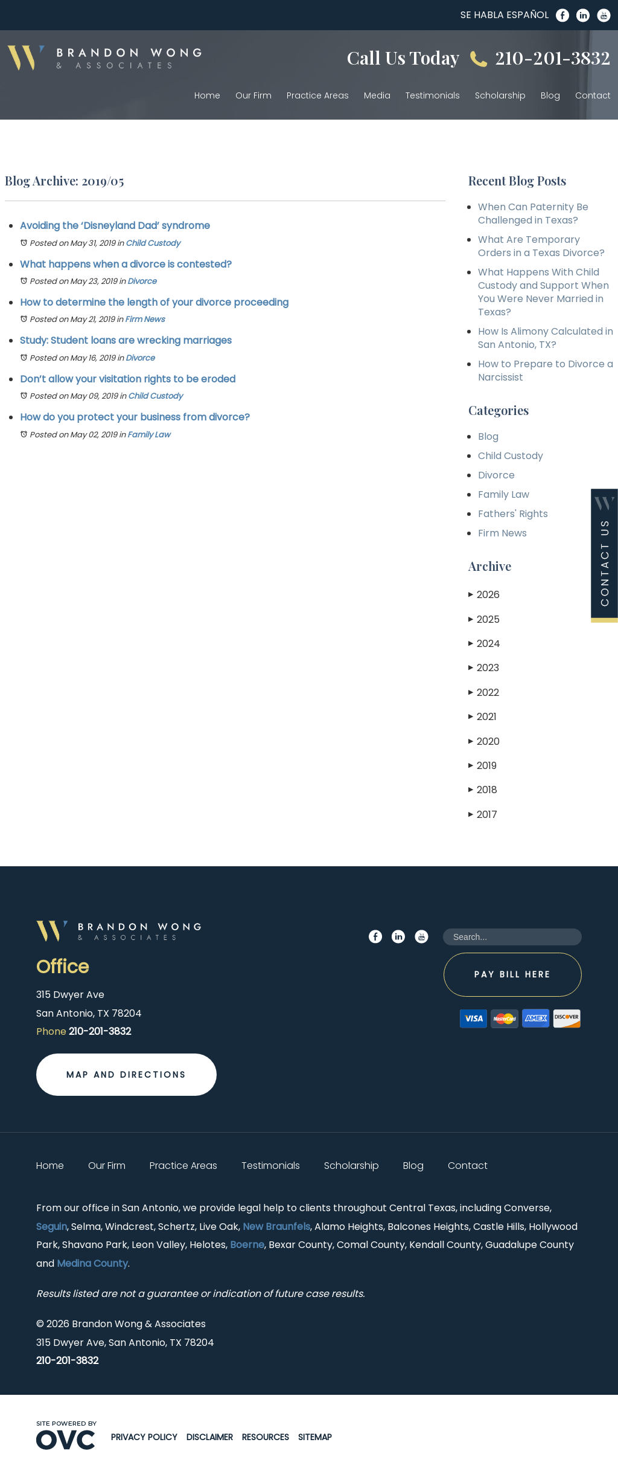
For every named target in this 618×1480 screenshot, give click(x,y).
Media (377, 95)
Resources (265, 1437)
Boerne (247, 1245)
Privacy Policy (144, 1437)
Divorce (141, 281)
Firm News (145, 319)
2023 (483, 668)
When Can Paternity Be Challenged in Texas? (533, 213)
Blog (550, 95)
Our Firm (253, 95)
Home (207, 95)
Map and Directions (126, 1075)
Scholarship (500, 95)
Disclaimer (209, 1437)
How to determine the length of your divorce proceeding (154, 302)
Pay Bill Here (512, 974)
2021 (482, 717)
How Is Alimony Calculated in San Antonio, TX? (545, 338)
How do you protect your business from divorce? (135, 417)
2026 (484, 594)
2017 (482, 814)
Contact (593, 95)
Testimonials (433, 95)
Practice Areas (318, 95)
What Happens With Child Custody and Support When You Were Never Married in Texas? (543, 292)
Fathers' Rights (513, 514)
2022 (483, 692)
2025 (484, 619)
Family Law (148, 434)
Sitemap (315, 1437)
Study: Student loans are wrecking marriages (126, 340)
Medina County (92, 1263)
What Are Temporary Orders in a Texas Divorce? (541, 246)
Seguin (51, 1227)
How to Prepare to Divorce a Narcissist (545, 370)
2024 (484, 643)
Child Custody (153, 243)
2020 (484, 741)
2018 (482, 790)
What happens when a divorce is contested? (126, 264)
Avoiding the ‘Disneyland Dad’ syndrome (115, 226)
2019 (482, 765)
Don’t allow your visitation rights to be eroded (127, 379)
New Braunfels (276, 1227)
